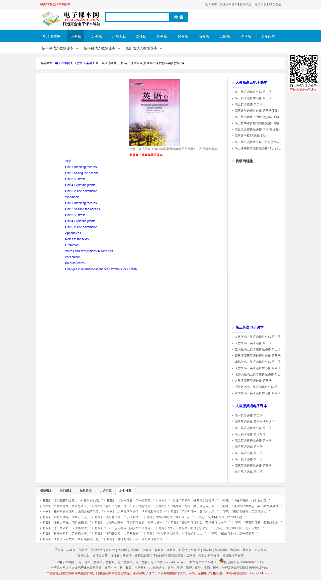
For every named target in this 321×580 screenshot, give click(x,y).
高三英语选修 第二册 (249, 104)
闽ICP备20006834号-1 (202, 562)
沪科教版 (221, 550)
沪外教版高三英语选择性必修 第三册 (259, 387)
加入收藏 (275, 4)
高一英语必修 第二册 (249, 415)
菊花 (46, 500)
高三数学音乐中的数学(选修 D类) (257, 117)
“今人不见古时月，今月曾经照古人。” (181, 533)
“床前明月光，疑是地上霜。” (199, 511)
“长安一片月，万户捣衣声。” (72, 533)
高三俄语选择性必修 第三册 (253, 98)
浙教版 (204, 36)
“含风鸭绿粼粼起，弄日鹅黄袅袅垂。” (257, 506)
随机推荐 (86, 491)
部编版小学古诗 (233, 555)
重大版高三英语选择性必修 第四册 (258, 393)
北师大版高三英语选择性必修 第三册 (259, 374)
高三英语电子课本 (249, 327)
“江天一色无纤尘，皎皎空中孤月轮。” (129, 528)
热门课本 (66, 491)
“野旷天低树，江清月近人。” (251, 511)
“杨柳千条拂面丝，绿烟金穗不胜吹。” (78, 511)
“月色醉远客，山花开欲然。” (123, 533)
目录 (68, 161)
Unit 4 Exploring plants (80, 185)
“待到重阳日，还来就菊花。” (135, 500)
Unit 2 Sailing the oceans (82, 173)
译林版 (207, 550)
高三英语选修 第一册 (249, 447)
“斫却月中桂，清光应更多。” (239, 533)
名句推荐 (125, 491)
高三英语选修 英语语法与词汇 (255, 421)
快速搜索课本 (228, 4)
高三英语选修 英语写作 (250, 434)
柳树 (161, 500)
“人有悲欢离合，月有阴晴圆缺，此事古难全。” (135, 522)
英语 (89, 63)
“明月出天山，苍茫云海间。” (245, 528)
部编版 (225, 36)
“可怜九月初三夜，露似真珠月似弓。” (141, 539)
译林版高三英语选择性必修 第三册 (258, 362)
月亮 (174, 511)
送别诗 (190, 555)
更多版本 (268, 36)
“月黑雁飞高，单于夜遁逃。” (123, 517)
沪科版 (246, 36)
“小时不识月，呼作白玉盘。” (227, 517)
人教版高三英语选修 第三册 (253, 380)
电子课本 (211, 4)
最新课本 (46, 491)
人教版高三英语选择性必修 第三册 (258, 337)
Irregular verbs (75, 263)
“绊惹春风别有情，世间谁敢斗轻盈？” (141, 511)
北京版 (247, 550)
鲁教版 (161, 36)
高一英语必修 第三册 (249, 453)
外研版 (195, 550)
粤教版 (159, 550)
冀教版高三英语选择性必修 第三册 (258, 355)
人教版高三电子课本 (251, 82)
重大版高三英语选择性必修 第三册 (258, 349)
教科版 (140, 36)
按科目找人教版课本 (99, 48)
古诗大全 (246, 4)
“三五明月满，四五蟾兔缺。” (263, 522)
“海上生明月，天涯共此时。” (72, 528)
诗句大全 (260, 4)
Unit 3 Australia (75, 179)
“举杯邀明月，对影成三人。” (175, 517)
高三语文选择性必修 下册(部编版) (257, 129)
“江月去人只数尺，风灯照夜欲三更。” (78, 539)
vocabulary (72, 257)
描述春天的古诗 (121, 555)
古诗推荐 (106, 491)
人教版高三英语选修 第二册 (253, 343)
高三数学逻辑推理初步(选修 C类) (257, 123)
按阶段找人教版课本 (141, 48)
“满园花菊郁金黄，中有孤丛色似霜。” (78, 500)
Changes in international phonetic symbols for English (101, 269)
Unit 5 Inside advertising (81, 191)
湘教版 (171, 550)
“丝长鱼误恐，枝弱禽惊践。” (251, 500)
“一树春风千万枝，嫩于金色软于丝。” (193, 506)
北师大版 (119, 36)
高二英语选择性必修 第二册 (253, 428)
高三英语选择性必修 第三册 (253, 92)
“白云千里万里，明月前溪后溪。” (190, 528)
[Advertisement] (82, 114)
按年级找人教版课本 (57, 48)
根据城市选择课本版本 (55, 4)
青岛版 (234, 550)
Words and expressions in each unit (89, 251)
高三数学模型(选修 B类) (251, 135)
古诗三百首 (142, 555)
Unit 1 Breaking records (81, 167)
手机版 (58, 550)
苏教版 (97, 36)
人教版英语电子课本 (251, 406)
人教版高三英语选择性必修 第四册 (258, 368)
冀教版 (183, 36)
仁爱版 (183, 550)
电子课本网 (52, 36)
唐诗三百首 (100, 555)
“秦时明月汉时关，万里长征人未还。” (205, 522)
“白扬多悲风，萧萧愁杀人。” (72, 506)
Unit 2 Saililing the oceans (82, 209)
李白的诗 (159, 555)
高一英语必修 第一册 (249, 459)
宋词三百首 (175, 555)
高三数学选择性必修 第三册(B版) (257, 110)
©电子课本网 (65, 562)
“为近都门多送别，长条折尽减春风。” (193, 500)
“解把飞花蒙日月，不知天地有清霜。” (129, 506)
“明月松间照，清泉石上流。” (72, 517)
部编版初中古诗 (208, 555)
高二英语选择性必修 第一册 (253, 440)
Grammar (71, 245)
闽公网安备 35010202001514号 (241, 562)
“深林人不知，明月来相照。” (72, 522)
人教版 (75, 36)
